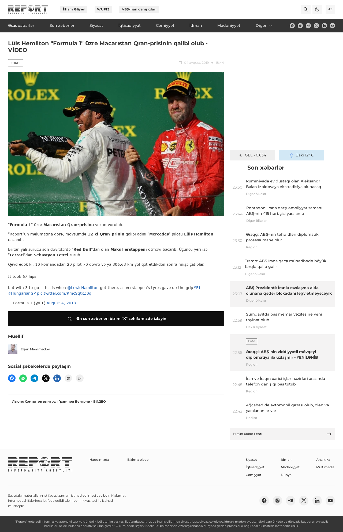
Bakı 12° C (301, 155)
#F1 (197, 287)
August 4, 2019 (61, 303)
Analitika (323, 460)
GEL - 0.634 (252, 155)
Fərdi (15, 63)
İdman (286, 460)
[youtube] (332, 25)
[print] (68, 378)
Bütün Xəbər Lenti (282, 434)
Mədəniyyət (290, 467)
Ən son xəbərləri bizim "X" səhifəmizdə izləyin (116, 319)
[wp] (23, 378)
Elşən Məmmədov (29, 349)
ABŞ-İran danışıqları (139, 9)
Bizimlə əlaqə (137, 460)
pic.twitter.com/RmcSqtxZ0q (64, 293)
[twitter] (316, 25)
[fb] (292, 25)
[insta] (300, 25)
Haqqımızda (99, 460)
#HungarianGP (22, 293)
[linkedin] (324, 25)
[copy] (79, 378)
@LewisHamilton (83, 287)
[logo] (28, 9)
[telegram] (308, 25)
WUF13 (103, 9)
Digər (264, 25)
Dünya (286, 475)
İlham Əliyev (74, 9)
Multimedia (325, 467)
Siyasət (251, 460)
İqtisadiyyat (255, 467)
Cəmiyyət (253, 475)
